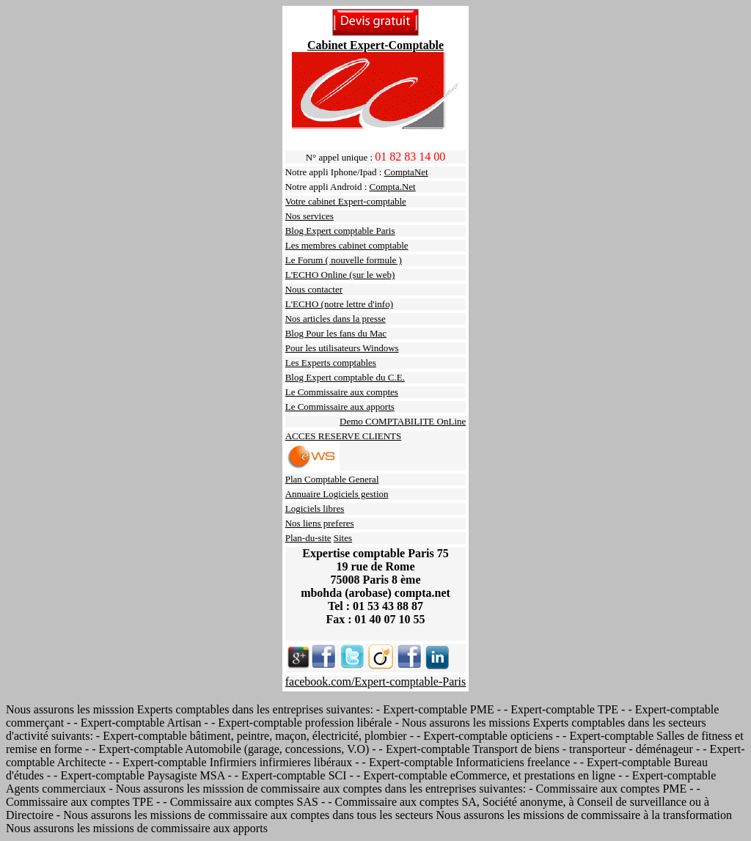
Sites (343, 537)
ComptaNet (406, 171)
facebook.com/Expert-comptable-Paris (375, 681)
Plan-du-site (308, 537)
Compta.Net (393, 186)
